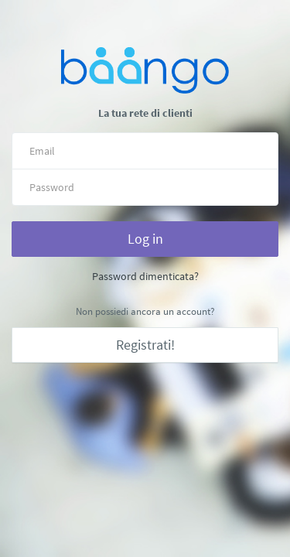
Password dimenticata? (145, 276)
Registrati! (145, 345)
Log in (145, 239)
